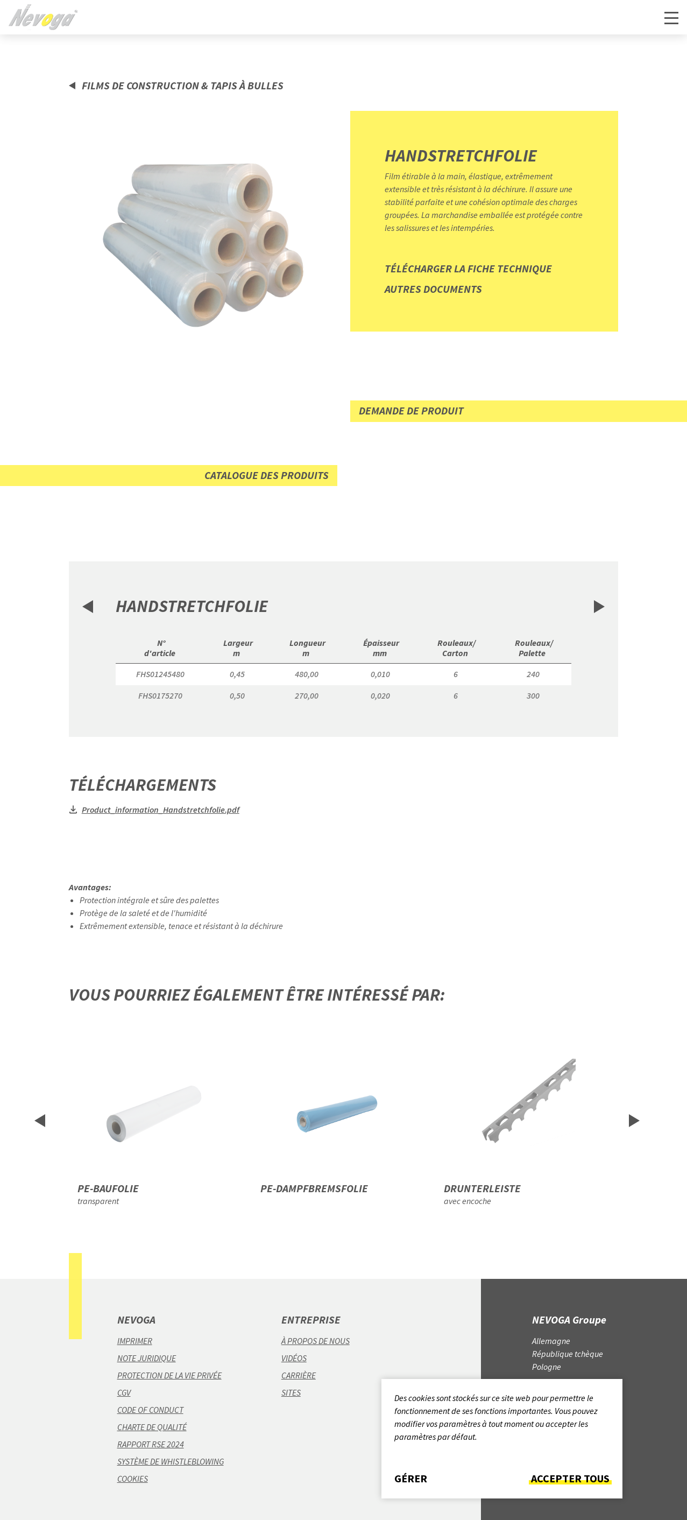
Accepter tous (570, 1479)
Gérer (410, 1479)
